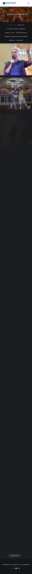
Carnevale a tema (9, 32)
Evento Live (21, 25)
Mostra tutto (12, 25)
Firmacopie (12, 40)
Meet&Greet (20, 40)
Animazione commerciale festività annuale (16, 36)
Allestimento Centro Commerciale (16, 28)
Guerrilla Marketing (21, 32)
